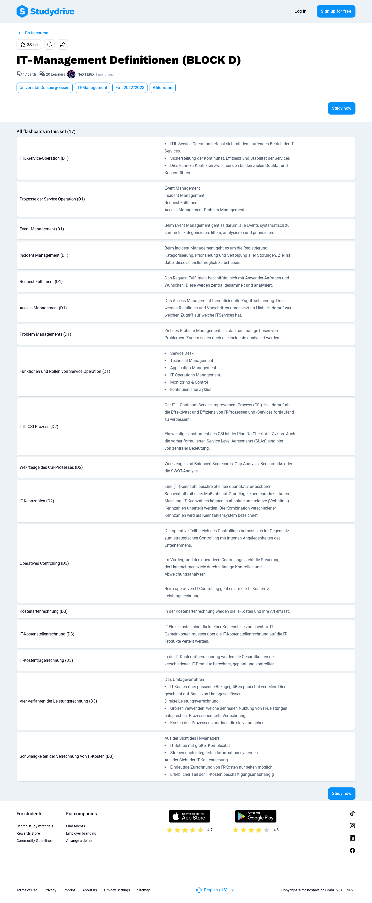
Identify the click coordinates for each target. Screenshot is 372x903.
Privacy (50, 890)
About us (89, 890)
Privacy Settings (117, 890)
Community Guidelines (34, 840)
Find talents (75, 826)
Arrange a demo (79, 840)
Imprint (69, 890)
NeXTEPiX (86, 74)
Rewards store (28, 833)
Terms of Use (27, 890)
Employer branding (81, 833)
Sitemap (143, 890)
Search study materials (35, 826)
